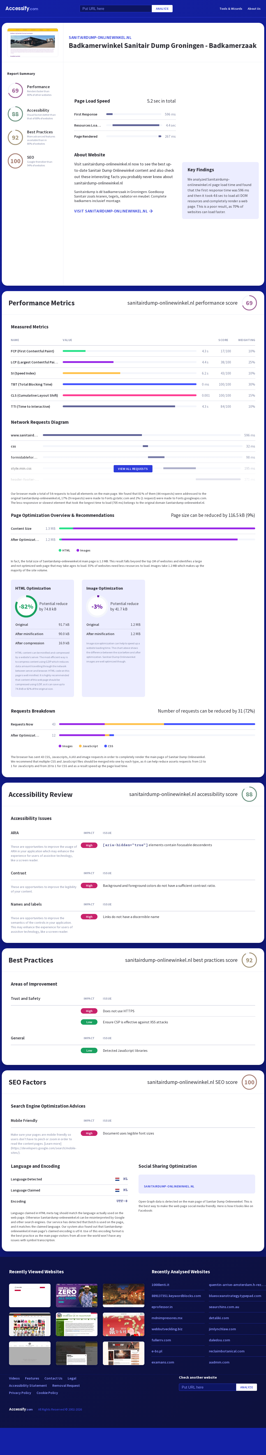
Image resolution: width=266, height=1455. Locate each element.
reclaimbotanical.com (227, 1351)
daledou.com (219, 1340)
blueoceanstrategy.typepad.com (235, 1295)
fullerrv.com (161, 1340)
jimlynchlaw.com (222, 1329)
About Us (254, 9)
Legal (72, 1378)
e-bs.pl (157, 1351)
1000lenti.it (160, 1284)
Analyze (162, 9)
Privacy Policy (20, 1392)
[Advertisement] (146, 78)
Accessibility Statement (28, 1385)
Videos (14, 1378)
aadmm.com (219, 1362)
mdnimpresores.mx (167, 1318)
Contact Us (53, 1378)
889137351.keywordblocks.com (176, 1295)
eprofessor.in (162, 1306)
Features (32, 1378)
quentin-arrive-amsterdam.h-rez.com (237, 1284)
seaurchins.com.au (224, 1306)
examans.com (163, 1362)
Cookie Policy (47, 1392)
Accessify (21, 8)
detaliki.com (219, 1318)
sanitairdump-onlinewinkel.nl (100, 37)
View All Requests (133, 469)
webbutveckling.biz (167, 1329)
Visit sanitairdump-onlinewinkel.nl (114, 211)
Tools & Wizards (231, 9)
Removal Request (66, 1385)
